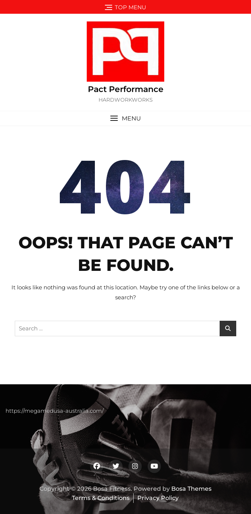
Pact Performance (126, 89)
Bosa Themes (191, 488)
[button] (125, 118)
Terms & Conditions (101, 497)
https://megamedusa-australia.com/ (55, 410)
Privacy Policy (158, 497)
